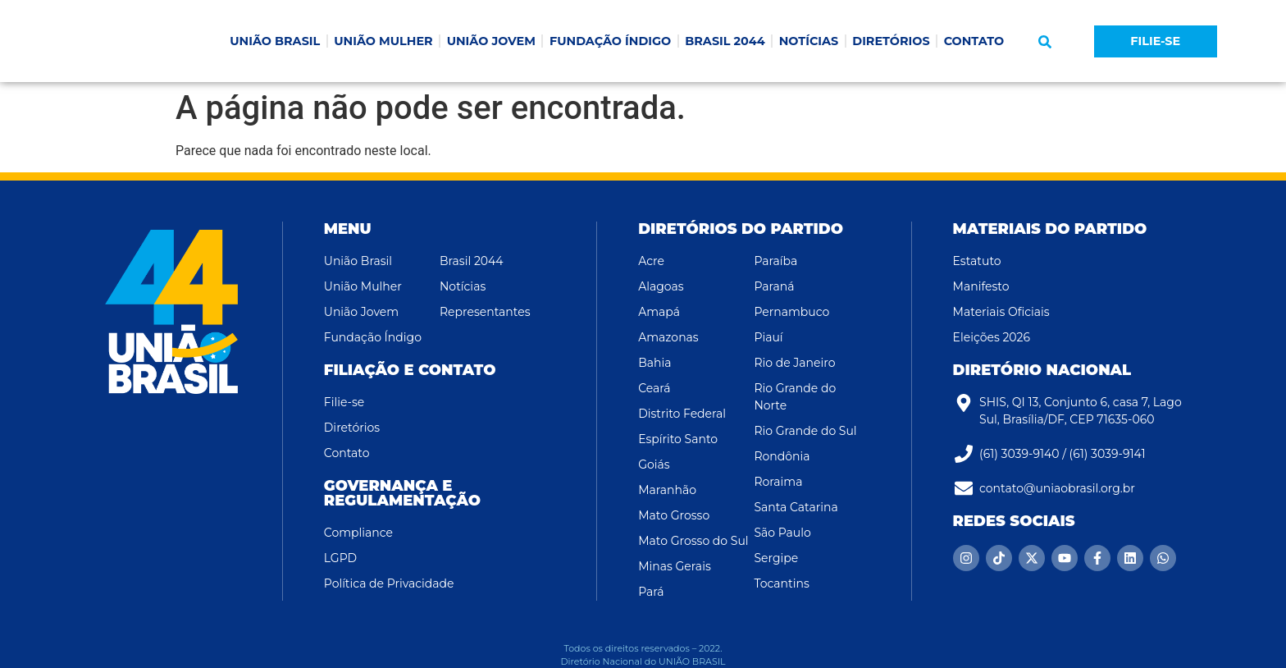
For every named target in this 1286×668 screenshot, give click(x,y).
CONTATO (974, 41)
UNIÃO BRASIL (275, 41)
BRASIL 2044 (724, 41)
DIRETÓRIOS (890, 41)
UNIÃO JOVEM (491, 41)
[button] (1044, 41)
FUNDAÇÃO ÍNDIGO (610, 41)
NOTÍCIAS (809, 41)
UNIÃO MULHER (383, 41)
